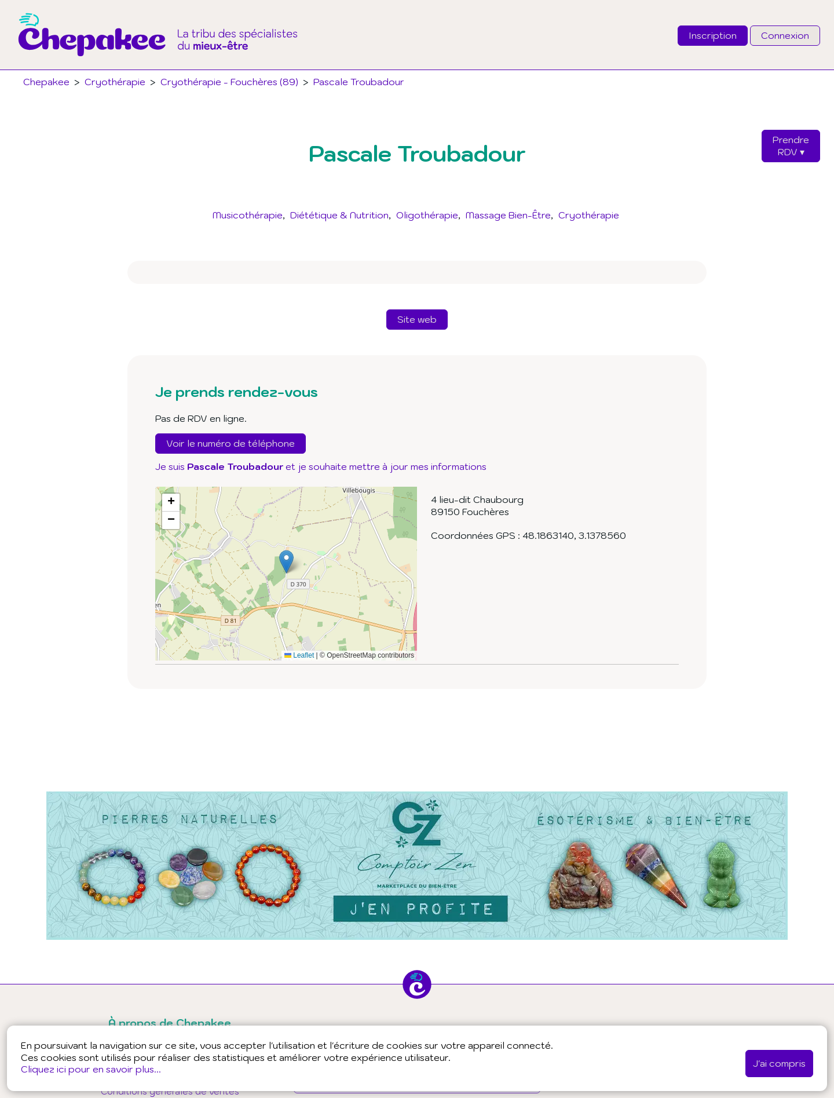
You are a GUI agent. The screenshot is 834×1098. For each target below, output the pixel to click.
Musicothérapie (248, 215)
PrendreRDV (791, 146)
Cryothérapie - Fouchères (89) (229, 81)
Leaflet (299, 655)
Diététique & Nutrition (339, 215)
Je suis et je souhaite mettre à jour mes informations (321, 466)
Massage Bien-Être (508, 215)
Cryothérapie (588, 215)
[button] (286, 562)
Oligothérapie (427, 215)
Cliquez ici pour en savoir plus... (91, 1069)
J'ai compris (779, 1063)
